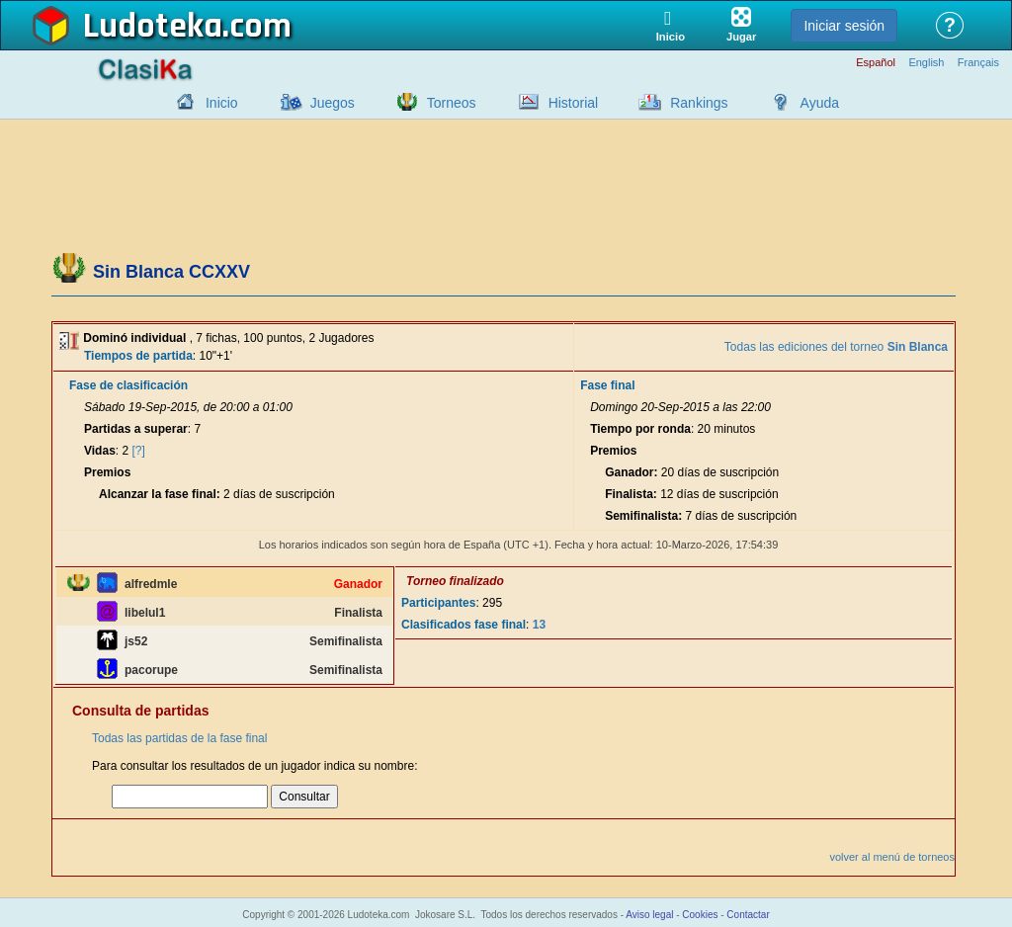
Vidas (100, 451)
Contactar (747, 914)
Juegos (332, 103)
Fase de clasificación (128, 385)
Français (978, 62)
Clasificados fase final (463, 625)
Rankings (698, 103)
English (926, 62)
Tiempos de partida (138, 356)
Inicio (222, 103)
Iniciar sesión (844, 26)
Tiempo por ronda (640, 429)
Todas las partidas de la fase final (179, 738)
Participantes (438, 603)
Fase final (607, 385)
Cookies (699, 914)
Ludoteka (152, 26)
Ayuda (820, 103)
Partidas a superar (136, 429)
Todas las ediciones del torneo (836, 347)
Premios (107, 472)
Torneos (451, 103)
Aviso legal (649, 914)
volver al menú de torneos (892, 857)
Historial (573, 103)
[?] (138, 451)
